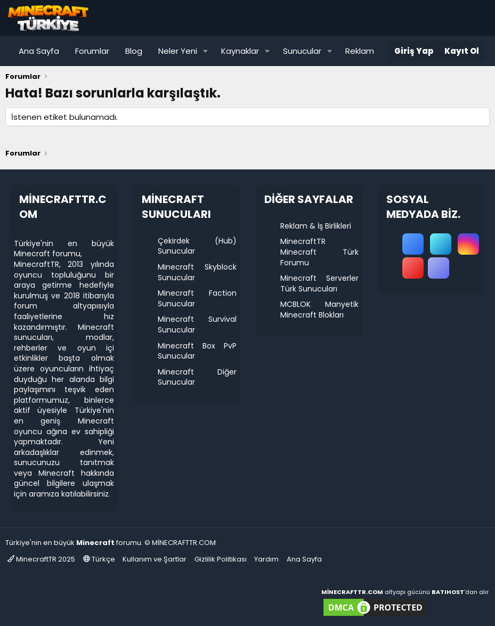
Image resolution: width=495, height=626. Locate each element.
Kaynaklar (240, 50)
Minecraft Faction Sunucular (197, 298)
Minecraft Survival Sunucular (197, 324)
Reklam (359, 50)
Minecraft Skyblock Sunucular (197, 272)
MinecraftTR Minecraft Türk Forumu (319, 251)
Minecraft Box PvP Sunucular (197, 351)
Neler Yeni (177, 50)
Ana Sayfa (39, 50)
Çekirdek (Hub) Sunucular (197, 246)
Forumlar (92, 50)
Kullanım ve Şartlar (154, 559)
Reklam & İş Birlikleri (315, 226)
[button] (205, 51)
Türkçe (99, 559)
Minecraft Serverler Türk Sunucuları (319, 283)
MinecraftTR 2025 (41, 559)
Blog (133, 50)
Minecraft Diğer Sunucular (197, 377)
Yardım (266, 559)
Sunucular (302, 50)
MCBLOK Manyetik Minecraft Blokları (319, 309)
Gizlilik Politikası (220, 559)
